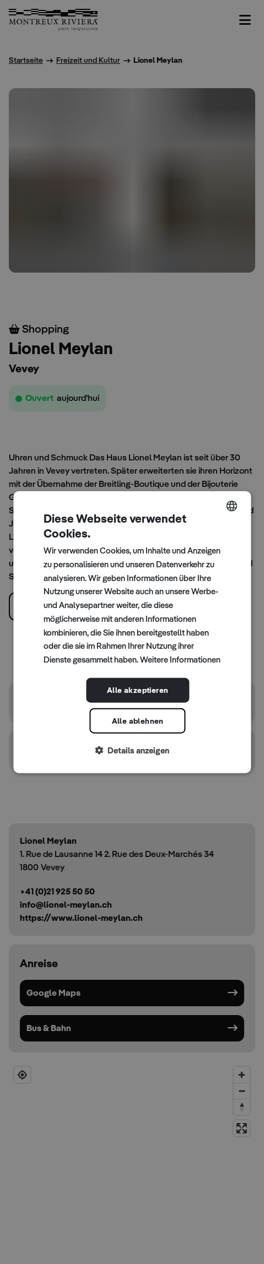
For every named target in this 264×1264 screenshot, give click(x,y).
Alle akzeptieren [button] (137, 690)
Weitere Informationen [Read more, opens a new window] (180, 659)
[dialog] (132, 632)
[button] (132, 750)
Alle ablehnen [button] (138, 720)
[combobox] (231, 505)
